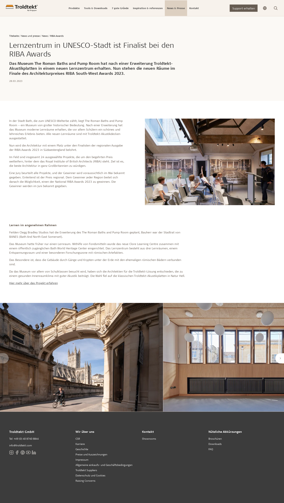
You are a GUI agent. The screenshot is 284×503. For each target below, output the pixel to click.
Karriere (80, 444)
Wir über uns (85, 431)
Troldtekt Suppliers (86, 470)
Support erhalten (243, 8)
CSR (78, 438)
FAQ (210, 449)
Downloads (215, 444)
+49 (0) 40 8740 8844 (26, 438)
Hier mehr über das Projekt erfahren (33, 283)
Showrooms (149, 438)
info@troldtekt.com (20, 445)
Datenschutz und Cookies (90, 475)
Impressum (82, 459)
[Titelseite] (22, 8)
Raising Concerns (85, 480)
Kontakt (148, 431)
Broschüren (215, 438)
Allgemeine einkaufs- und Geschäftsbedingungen (104, 465)
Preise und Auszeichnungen (91, 454)
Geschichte (82, 449)
